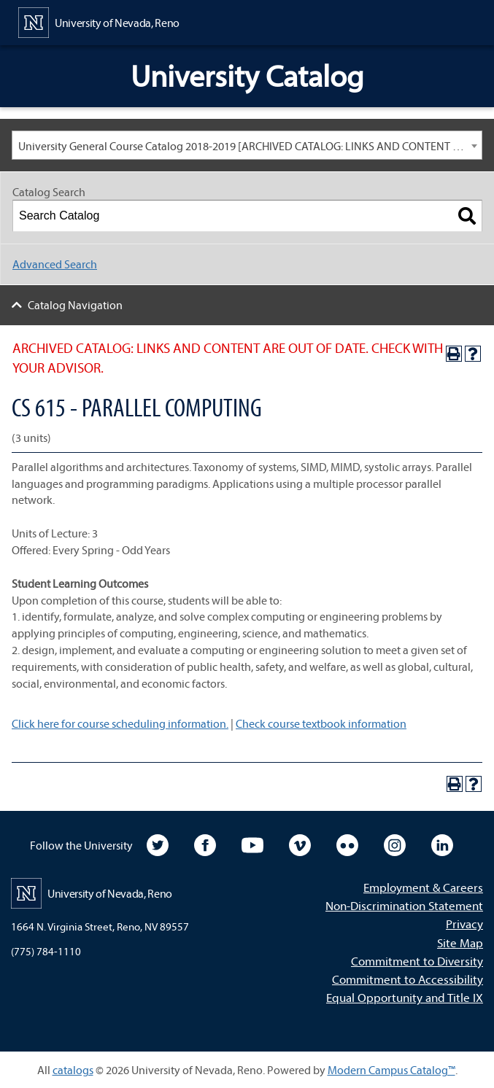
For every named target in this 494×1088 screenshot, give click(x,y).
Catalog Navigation (75, 305)
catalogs (73, 1069)
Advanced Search (54, 264)
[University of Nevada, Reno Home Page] (99, 21)
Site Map (460, 942)
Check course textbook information (321, 723)
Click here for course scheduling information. (120, 723)
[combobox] (247, 145)
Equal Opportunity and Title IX (404, 997)
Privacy (464, 923)
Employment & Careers (423, 887)
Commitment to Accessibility (407, 979)
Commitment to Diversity (417, 960)
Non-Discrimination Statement (404, 905)
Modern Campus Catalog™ (391, 1069)
